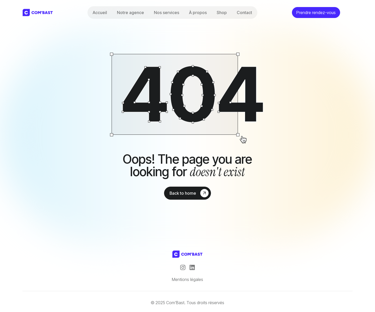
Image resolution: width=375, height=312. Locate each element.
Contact (244, 12)
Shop (222, 12)
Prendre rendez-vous (316, 12)
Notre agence (130, 12)
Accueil (100, 12)
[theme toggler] (348, 12)
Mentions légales (187, 279)
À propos (198, 12)
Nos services (166, 12)
